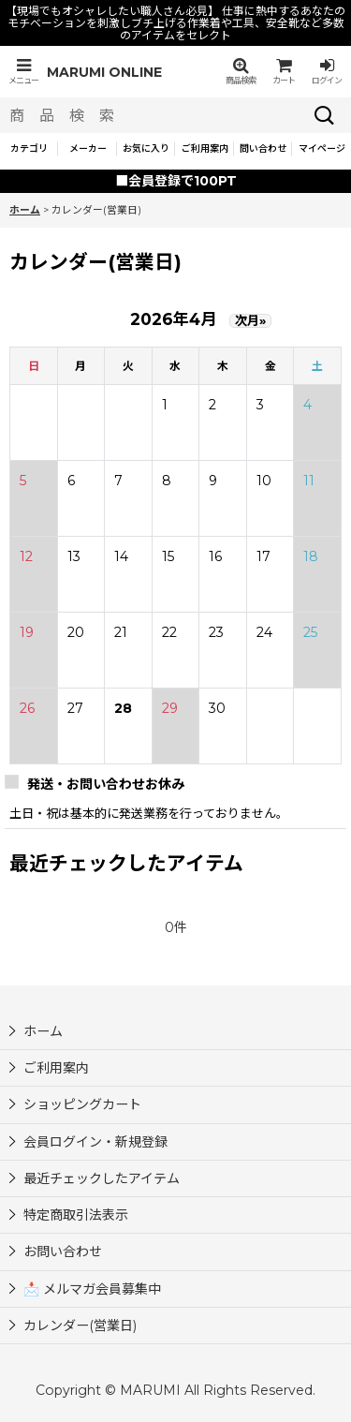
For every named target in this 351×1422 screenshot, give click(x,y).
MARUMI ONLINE (104, 72)
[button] (23, 71)
